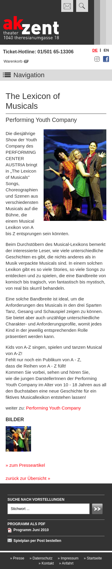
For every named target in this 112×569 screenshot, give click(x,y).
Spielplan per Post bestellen (37, 541)
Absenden (98, 509)
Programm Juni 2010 (31, 530)
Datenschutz (41, 558)
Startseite (93, 558)
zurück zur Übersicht (26, 478)
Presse (17, 558)
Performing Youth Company (53, 407)
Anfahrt (66, 563)
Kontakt (46, 563)
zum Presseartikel (27, 465)
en (106, 50)
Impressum (68, 558)
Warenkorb (13, 61)
